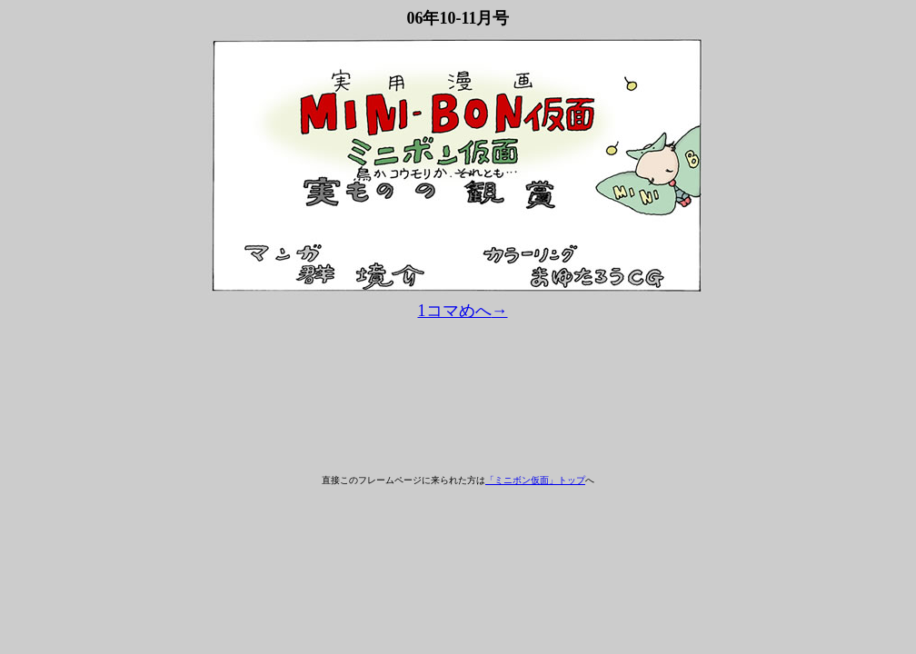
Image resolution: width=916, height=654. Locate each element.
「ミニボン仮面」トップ (535, 480)
